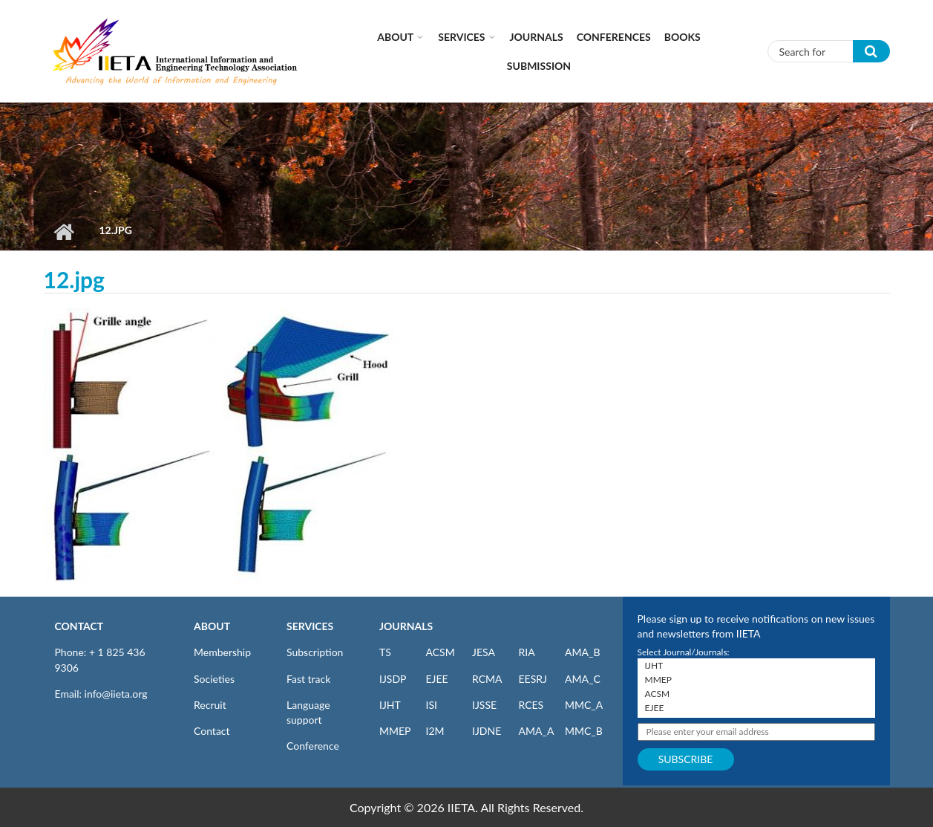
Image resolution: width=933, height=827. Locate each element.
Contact (212, 730)
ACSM (440, 652)
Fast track (308, 678)
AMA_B (582, 652)
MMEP (395, 730)
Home (64, 231)
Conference (313, 745)
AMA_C (582, 678)
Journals (536, 36)
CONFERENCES (614, 36)
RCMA (487, 678)
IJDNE (486, 730)
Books (682, 36)
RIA (527, 652)
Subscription (315, 652)
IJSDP (392, 678)
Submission (539, 65)
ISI (431, 704)
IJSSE (484, 704)
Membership (222, 652)
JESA (483, 652)
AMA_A (536, 730)
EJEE (437, 678)
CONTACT (79, 626)
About (395, 36)
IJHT (390, 704)
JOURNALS (406, 626)
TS (385, 652)
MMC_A (584, 704)
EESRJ (533, 678)
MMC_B (584, 730)
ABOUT (212, 626)
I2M (435, 730)
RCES (531, 704)
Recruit (210, 704)
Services (461, 36)
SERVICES (310, 626)
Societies (214, 678)
